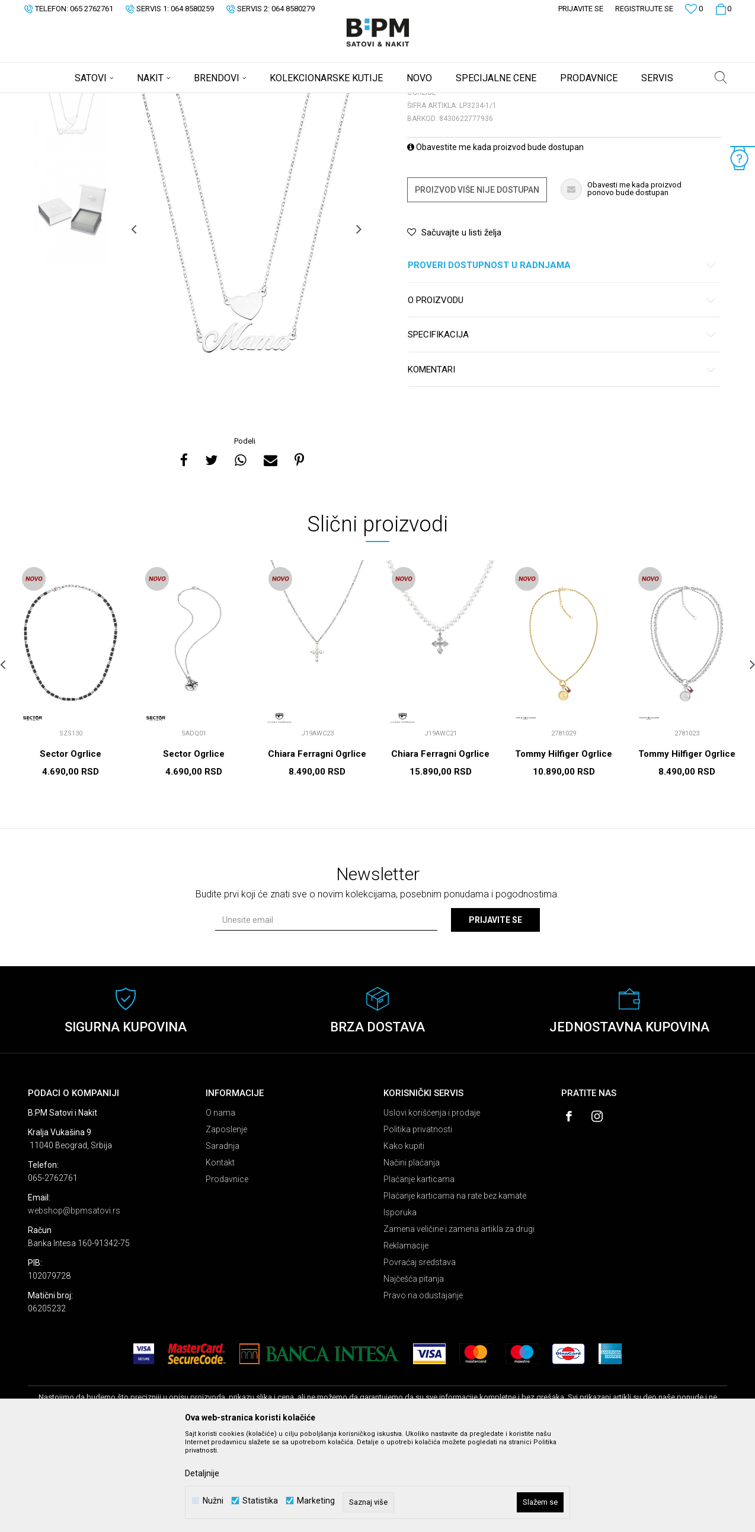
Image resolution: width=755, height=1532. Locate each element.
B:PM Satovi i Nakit (58, 101)
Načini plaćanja (411, 1255)
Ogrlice (173, 101)
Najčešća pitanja (413, 1372)
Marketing (316, 1500)
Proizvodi (112, 101)
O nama (220, 1206)
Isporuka (400, 1305)
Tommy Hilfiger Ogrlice (563, 847)
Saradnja (222, 1239)
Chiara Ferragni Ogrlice (317, 847)
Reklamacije (405, 1338)
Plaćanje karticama (419, 1272)
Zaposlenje (226, 1222)
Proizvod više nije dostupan (477, 283)
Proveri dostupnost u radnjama (562, 358)
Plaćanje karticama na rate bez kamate (454, 1289)
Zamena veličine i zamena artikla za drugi (459, 1322)
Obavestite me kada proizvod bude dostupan (495, 240)
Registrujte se (644, 8)
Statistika (260, 1500)
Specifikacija (562, 428)
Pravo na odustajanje (423, 1388)
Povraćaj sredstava (419, 1355)
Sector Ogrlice (70, 847)
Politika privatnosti (417, 1222)
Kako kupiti (403, 1239)
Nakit (144, 101)
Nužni (213, 1500)
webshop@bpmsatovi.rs (74, 1303)
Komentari (562, 463)
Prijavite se (495, 1013)
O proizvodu (562, 393)
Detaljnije (202, 1473)
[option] (72, 190)
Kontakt (220, 1255)
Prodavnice (227, 1272)
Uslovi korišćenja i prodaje (431, 1206)
